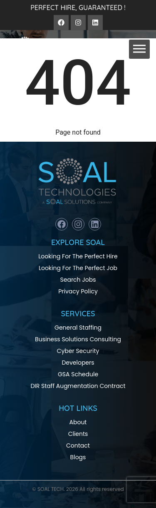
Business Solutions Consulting (78, 339)
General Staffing (78, 327)
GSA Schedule (78, 374)
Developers (78, 362)
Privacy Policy (78, 291)
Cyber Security (78, 351)
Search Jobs (78, 279)
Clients (78, 434)
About (78, 422)
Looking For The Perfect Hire (77, 256)
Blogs (78, 457)
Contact (78, 445)
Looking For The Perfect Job (78, 268)
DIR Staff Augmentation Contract (77, 386)
